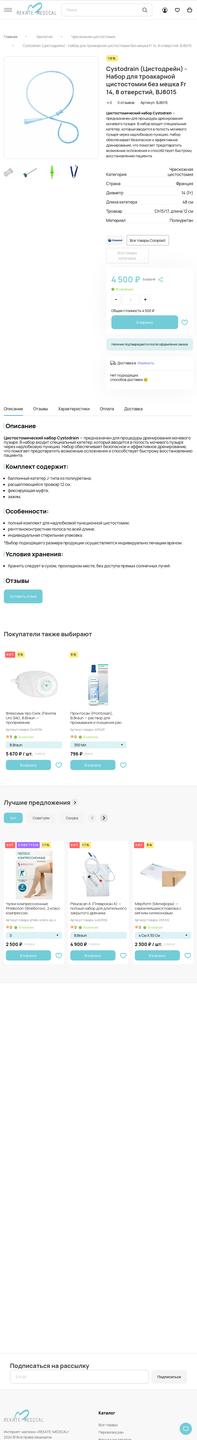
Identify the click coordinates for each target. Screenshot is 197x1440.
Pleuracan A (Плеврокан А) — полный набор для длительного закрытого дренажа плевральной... (98, 909)
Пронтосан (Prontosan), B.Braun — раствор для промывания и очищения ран (96, 718)
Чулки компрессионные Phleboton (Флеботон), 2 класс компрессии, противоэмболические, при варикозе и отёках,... (33, 909)
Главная (10, 36)
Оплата (107, 409)
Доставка (133, 409)
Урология (44, 36)
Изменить (146, 363)
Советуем (41, 817)
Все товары (108, 1424)
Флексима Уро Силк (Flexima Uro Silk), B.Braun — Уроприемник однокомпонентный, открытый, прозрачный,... (33, 718)
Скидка (72, 817)
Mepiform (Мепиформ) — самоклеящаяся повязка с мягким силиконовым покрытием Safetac (158, 909)
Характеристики (74, 409)
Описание (13, 409)
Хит (13, 817)
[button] (104, 818)
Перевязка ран (111, 1432)
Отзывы (40, 409)
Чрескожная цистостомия (93, 36)
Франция (184, 183)
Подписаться (169, 1376)
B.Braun (16, 744)
